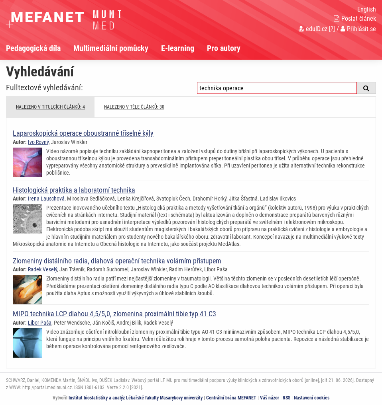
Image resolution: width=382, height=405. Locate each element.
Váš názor (269, 398)
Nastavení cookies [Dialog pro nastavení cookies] (311, 398)
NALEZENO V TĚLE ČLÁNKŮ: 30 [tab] (134, 107)
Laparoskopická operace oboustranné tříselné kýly (83, 133)
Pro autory (223, 48)
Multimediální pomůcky (110, 48)
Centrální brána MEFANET (231, 398)
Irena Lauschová (46, 198)
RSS (286, 398)
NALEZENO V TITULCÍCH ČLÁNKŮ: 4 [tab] (50, 107)
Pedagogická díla (33, 48)
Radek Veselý (42, 269)
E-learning (177, 48)
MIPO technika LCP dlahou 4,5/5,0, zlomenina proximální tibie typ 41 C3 (114, 314)
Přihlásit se (358, 29)
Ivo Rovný (38, 142)
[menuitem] (39, 48)
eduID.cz (313, 29)
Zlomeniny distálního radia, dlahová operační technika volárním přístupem (117, 261)
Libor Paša (39, 322)
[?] (332, 29)
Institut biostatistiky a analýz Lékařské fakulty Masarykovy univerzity (136, 398)
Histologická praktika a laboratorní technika (74, 190)
